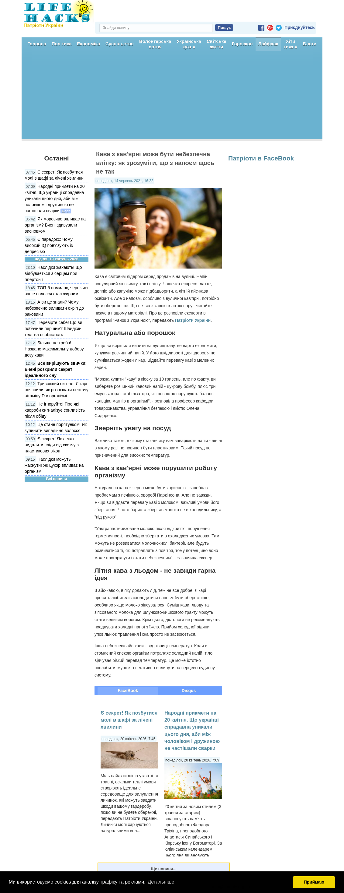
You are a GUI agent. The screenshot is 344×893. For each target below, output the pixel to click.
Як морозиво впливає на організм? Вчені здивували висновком (55, 225)
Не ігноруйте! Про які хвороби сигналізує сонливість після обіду (55, 410)
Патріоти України (193, 320)
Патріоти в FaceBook (261, 158)
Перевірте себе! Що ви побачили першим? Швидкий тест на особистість (53, 328)
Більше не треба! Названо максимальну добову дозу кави (54, 348)
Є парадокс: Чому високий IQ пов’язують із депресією (49, 245)
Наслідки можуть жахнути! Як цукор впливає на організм (54, 465)
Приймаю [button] (314, 882)
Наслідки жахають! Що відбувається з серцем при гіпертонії (53, 273)
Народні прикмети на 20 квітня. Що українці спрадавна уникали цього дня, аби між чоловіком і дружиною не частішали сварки (54, 198)
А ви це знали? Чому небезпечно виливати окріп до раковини (54, 308)
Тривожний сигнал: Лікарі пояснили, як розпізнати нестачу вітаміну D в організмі (56, 389)
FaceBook (128, 690)
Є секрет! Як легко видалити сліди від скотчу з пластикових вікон (52, 444)
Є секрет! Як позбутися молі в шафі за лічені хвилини (129, 720)
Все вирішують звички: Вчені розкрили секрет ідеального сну (56, 369)
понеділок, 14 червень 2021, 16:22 (124, 181)
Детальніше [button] (161, 881)
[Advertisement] (172, 96)
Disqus (189, 690)
